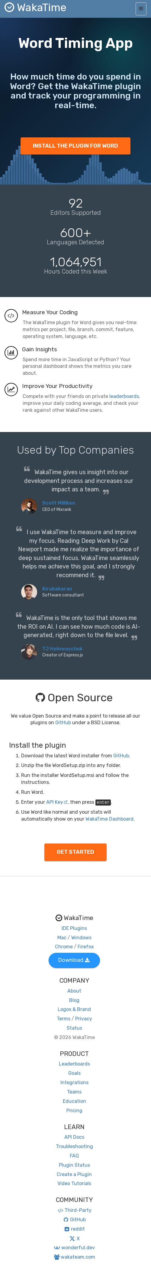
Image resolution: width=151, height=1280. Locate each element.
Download (74, 960)
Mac (61, 937)
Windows (81, 937)
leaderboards (124, 396)
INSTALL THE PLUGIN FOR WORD (75, 145)
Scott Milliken (58, 503)
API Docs (74, 1137)
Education (74, 1101)
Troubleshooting (74, 1146)
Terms (63, 1019)
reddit (74, 1229)
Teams (74, 1092)
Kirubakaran (57, 589)
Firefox (86, 947)
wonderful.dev (74, 1247)
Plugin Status (74, 1165)
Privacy (83, 1019)
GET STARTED (75, 852)
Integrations (74, 1082)
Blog (74, 1000)
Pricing (74, 1110)
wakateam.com (74, 1257)
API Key (57, 802)
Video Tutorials (74, 1183)
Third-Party (74, 1210)
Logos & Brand (74, 1009)
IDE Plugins (74, 928)
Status (74, 1028)
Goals (74, 1073)
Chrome (64, 947)
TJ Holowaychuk (62, 649)
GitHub (63, 722)
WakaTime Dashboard (109, 819)
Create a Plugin (74, 1174)
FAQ (74, 1156)
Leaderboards (74, 1064)
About (74, 991)
